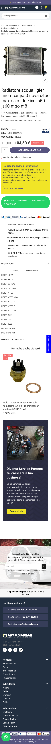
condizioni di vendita (36, 570)
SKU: (3, 133)
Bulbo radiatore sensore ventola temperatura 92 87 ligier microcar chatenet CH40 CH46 (21, 406)
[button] (16, 511)
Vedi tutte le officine (13, 188)
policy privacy (28, 574)
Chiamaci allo (22, 610)
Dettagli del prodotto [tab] (13, 339)
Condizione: (7, 137)
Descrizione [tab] (7, 264)
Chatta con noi (23, 617)
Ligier (13, 129)
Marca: (5, 129)
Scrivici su (23, 624)
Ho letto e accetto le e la (27, 572)
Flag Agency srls (30, 742)
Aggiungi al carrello (29, 150)
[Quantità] (4, 150)
